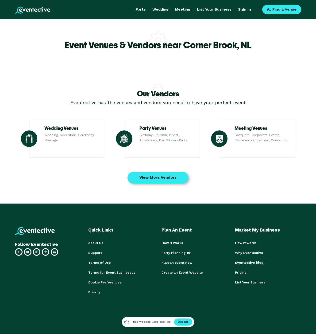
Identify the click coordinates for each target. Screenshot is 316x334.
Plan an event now (177, 262)
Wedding (160, 9)
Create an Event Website (182, 272)
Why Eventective (249, 253)
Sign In (244, 9)
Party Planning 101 (177, 253)
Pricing (241, 272)
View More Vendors (158, 177)
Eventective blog (249, 262)
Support (95, 253)
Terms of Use (99, 262)
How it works (172, 243)
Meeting (182, 9)
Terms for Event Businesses (111, 272)
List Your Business (214, 9)
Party (141, 9)
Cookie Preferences (104, 282)
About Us (95, 243)
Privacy (94, 292)
